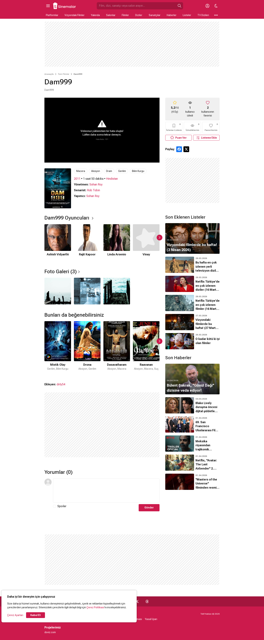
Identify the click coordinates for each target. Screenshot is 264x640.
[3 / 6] (116, 242)
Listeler (187, 15)
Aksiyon (95, 171)
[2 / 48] (87, 348)
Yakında (95, 15)
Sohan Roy (96, 184)
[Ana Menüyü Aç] (48, 5)
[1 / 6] (57, 242)
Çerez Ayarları (15, 615)
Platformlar (52, 15)
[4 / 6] (146, 242)
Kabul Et (35, 615)
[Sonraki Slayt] (159, 237)
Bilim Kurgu (138, 171)
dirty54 (61, 384)
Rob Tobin (93, 190)
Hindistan (112, 178)
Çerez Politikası (95, 607)
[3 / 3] (116, 291)
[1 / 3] (57, 291)
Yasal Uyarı (151, 619)
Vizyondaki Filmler (75, 15)
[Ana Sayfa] (64, 5)
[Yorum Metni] (106, 491)
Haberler (171, 15)
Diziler (138, 15)
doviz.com (50, 632)
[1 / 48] (57, 348)
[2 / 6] (87, 242)
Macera (80, 171)
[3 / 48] (116, 348)
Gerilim (122, 171)
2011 (77, 178)
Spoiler (61, 506)
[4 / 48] (146, 348)
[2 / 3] (87, 291)
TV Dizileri (203, 15)
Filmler (125, 15)
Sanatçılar (154, 15)
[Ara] (179, 5)
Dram (109, 171)
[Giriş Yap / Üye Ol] (207, 5)
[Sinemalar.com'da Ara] (136, 5)
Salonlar (110, 15)
